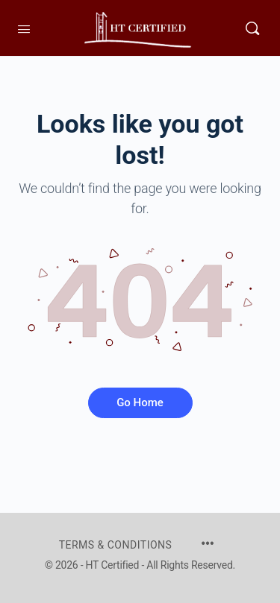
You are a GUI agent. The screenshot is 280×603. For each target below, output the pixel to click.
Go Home (140, 402)
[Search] (252, 28)
